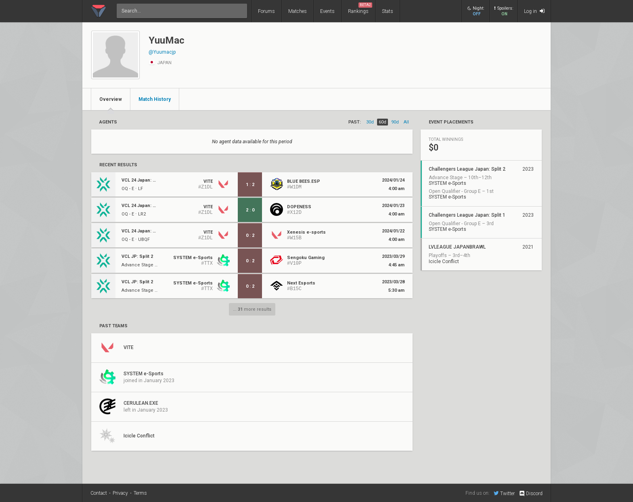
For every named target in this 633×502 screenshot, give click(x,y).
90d (395, 122)
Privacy (120, 493)
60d (382, 122)
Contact (98, 493)
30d (370, 122)
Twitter (504, 493)
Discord (531, 493)
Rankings (360, 8)
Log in (534, 11)
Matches (297, 11)
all (406, 122)
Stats (387, 11)
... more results (252, 309)
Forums (266, 11)
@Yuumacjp (162, 52)
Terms (140, 493)
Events (327, 11)
